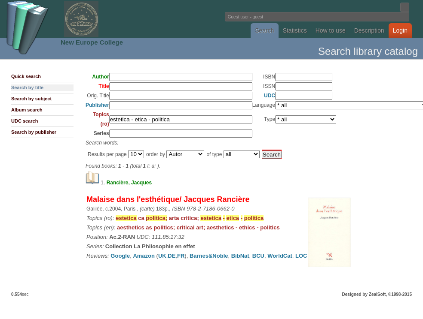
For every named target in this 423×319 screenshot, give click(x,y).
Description (369, 30)
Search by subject (31, 98)
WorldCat (279, 256)
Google (120, 256)
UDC (269, 96)
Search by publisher (33, 132)
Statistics (295, 30)
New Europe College (92, 42)
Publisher (97, 105)
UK (162, 256)
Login (400, 30)
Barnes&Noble (209, 256)
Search (264, 30)
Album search (27, 109)
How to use (331, 30)
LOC (301, 256)
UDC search (24, 120)
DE (171, 256)
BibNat (240, 256)
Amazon (144, 256)
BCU (258, 256)
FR (180, 256)
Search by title (27, 87)
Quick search (26, 76)
